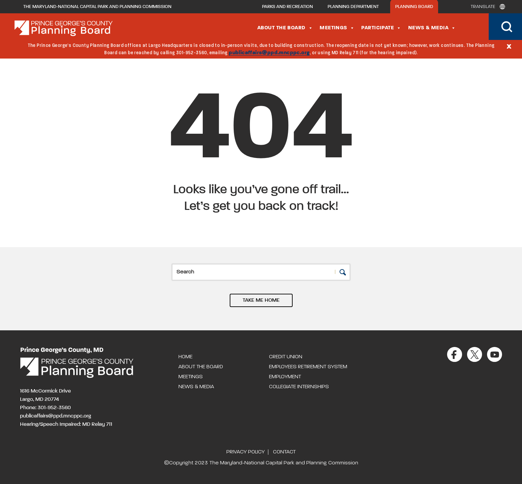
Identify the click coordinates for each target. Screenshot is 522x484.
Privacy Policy (245, 452)
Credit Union (285, 357)
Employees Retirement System (308, 367)
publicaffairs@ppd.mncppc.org (269, 53)
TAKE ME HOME (261, 300)
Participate (381, 28)
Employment (285, 377)
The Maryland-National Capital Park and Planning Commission (97, 6)
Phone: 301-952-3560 (45, 407)
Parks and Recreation (287, 6)
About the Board (285, 28)
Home (185, 357)
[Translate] (486, 6)
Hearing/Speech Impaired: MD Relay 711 (66, 424)
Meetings (337, 28)
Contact (284, 452)
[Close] (509, 46)
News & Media (432, 28)
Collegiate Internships (299, 387)
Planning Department (353, 6)
